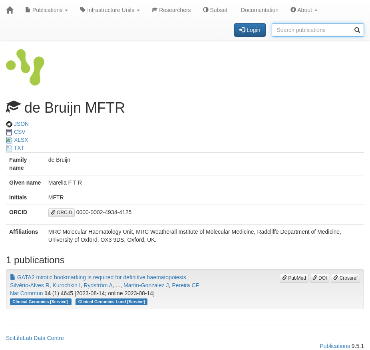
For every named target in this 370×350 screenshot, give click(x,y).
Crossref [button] (345, 278)
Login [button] (249, 30)
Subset (215, 10)
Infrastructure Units (110, 10)
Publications (46, 10)
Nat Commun (26, 293)
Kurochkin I (67, 285)
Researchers (171, 10)
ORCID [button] (61, 212)
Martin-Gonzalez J (146, 285)
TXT (15, 148)
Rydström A (98, 285)
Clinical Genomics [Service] (40, 301)
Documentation (258, 10)
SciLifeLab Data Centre (35, 338)
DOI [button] (319, 278)
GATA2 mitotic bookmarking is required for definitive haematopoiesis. (99, 277)
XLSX (17, 140)
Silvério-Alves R (30, 285)
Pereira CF (185, 285)
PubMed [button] (294, 278)
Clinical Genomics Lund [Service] (111, 301)
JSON (17, 124)
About (304, 10)
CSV (16, 132)
